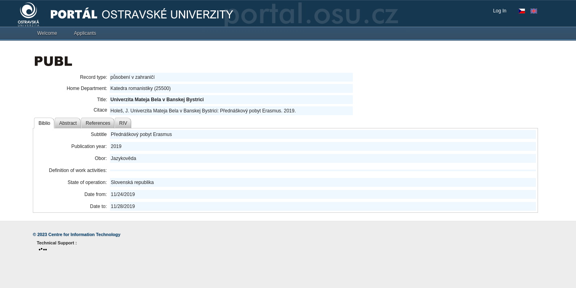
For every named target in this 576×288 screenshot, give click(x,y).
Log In (499, 11)
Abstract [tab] (68, 123)
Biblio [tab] (44, 123)
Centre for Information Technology (84, 234)
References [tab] (98, 123)
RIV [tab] (123, 123)
